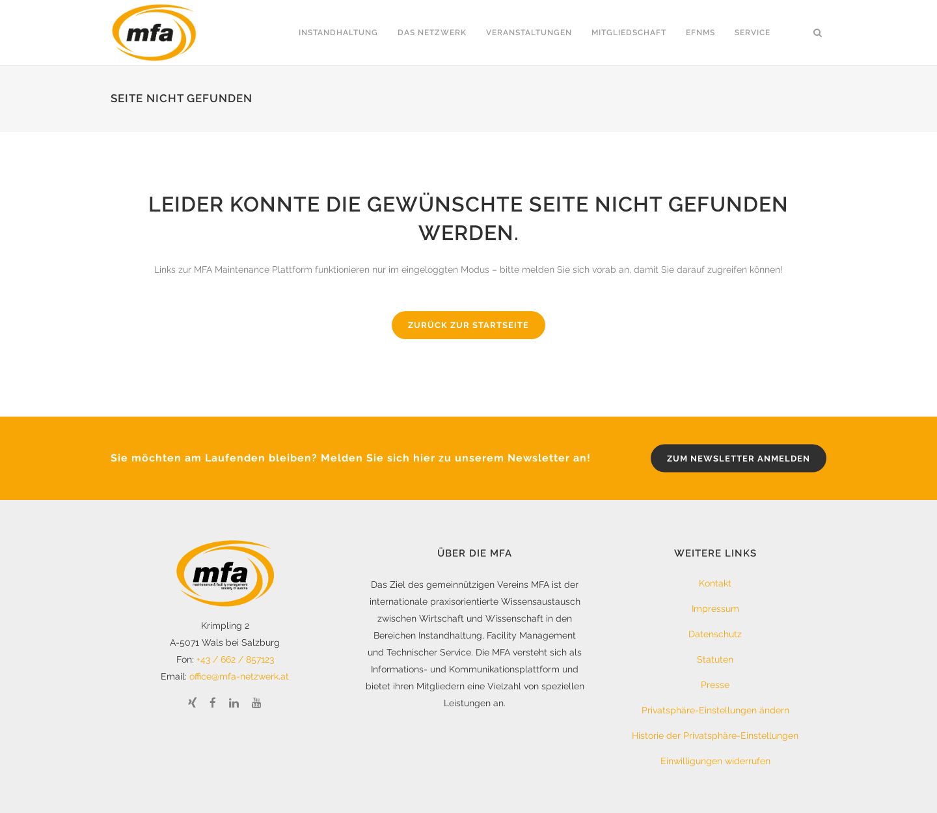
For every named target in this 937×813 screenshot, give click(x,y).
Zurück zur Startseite (468, 325)
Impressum (715, 608)
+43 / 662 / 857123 (235, 659)
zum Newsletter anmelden (738, 458)
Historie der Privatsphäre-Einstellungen (715, 735)
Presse (715, 685)
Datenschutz (715, 634)
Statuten (715, 659)
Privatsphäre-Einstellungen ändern (715, 710)
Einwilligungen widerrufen (715, 761)
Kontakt (715, 583)
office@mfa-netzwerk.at (239, 676)
